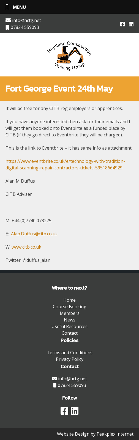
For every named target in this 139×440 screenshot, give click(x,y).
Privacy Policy (69, 359)
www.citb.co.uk (26, 247)
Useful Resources (69, 326)
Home (69, 300)
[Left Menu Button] (13, 7)
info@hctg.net (23, 20)
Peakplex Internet (115, 434)
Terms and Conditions (69, 353)
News (69, 320)
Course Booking (69, 307)
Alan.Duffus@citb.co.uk (34, 234)
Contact (70, 333)
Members (70, 313)
